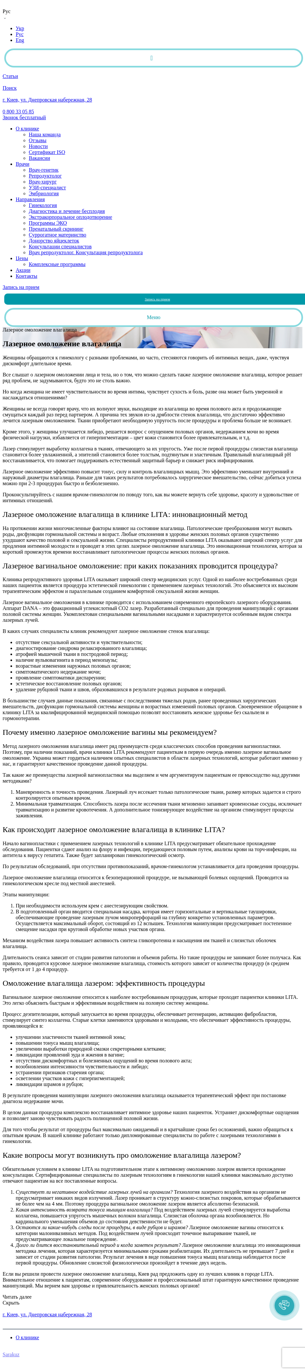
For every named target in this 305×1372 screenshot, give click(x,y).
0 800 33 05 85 (18, 1308)
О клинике (27, 128)
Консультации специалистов (60, 246)
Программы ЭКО (48, 223)
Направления (30, 199)
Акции (23, 270)
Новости (38, 146)
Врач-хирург (43, 181)
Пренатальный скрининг (56, 229)
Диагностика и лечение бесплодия (67, 211)
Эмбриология (44, 193)
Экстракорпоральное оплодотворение (70, 217)
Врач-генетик (44, 170)
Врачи (22, 164)
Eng (20, 40)
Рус (20, 34)
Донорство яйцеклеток (54, 240)
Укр (20, 28)
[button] (284, 1305)
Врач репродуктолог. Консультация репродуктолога (86, 252)
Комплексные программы (57, 264)
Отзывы (37, 140)
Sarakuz (11, 1354)
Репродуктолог (45, 176)
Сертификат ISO (47, 152)
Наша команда (45, 134)
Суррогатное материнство (57, 235)
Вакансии (39, 158)
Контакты (26, 276)
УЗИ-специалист (47, 187)
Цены (22, 258)
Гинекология (43, 205)
